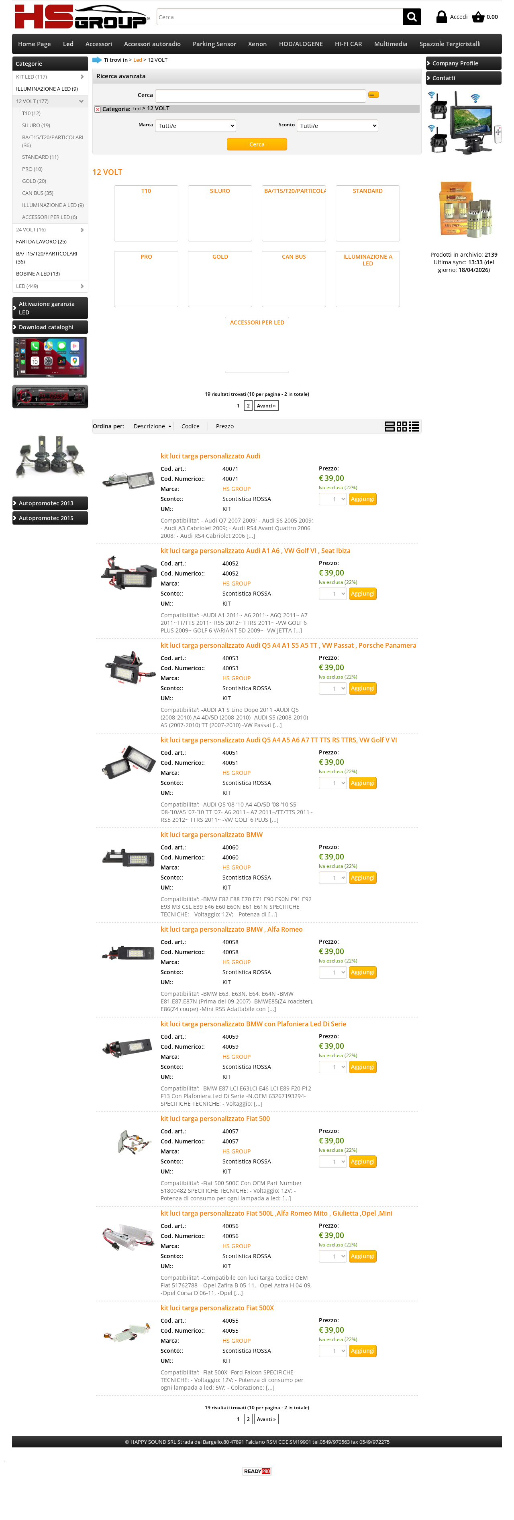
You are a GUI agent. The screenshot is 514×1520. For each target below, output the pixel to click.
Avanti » (266, 406)
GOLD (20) (34, 181)
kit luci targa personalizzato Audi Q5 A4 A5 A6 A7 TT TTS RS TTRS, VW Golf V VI (279, 740)
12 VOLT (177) (32, 101)
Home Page (34, 44)
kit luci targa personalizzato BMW (212, 835)
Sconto (287, 125)
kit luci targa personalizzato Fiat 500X (217, 1308)
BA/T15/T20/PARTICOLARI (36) (53, 142)
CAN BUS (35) (37, 193)
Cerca (145, 95)
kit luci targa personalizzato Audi (210, 456)
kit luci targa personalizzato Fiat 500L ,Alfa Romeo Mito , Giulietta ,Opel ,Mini (276, 1214)
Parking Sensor (214, 44)
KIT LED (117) (31, 77)
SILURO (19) (36, 126)
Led (68, 44)
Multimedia (391, 44)
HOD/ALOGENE (301, 44)
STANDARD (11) (40, 158)
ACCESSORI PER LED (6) (49, 217)
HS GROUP (236, 489)
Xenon (257, 44)
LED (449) (27, 286)
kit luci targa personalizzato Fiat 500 (215, 1119)
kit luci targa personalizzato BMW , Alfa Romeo (232, 930)
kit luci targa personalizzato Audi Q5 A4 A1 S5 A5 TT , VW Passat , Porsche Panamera (288, 646)
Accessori (99, 44)
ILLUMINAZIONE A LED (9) (47, 89)
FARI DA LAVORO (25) (41, 242)
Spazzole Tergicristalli (450, 44)
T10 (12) (31, 114)
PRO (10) (32, 170)
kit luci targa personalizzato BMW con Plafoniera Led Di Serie (253, 1024)
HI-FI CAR (348, 44)
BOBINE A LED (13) (38, 274)
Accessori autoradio (152, 44)
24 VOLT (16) (31, 230)
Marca (146, 125)
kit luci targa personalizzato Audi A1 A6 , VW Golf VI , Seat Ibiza (256, 551)
